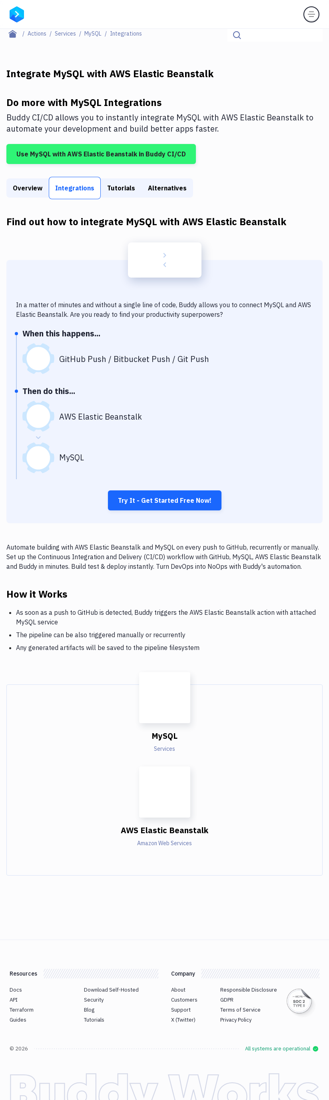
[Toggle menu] (311, 14)
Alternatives (167, 188)
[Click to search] (313, 35)
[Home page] (17, 33)
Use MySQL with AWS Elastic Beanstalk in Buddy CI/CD (101, 154)
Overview (27, 188)
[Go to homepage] (17, 14)
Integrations (74, 188)
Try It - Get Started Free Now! (164, 500)
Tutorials (121, 188)
